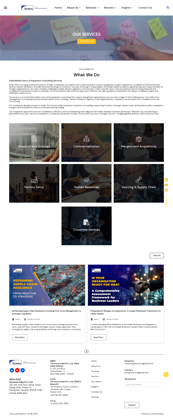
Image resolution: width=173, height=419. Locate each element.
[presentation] (144, 395)
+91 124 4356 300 (18, 393)
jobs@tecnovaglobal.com (137, 372)
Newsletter (130, 379)
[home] (34, 7)
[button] (73, 7)
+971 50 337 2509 (59, 395)
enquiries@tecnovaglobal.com (139, 363)
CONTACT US (86, 41)
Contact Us (145, 7)
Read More (20, 337)
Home (58, 7)
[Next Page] (86, 351)
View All (156, 255)
